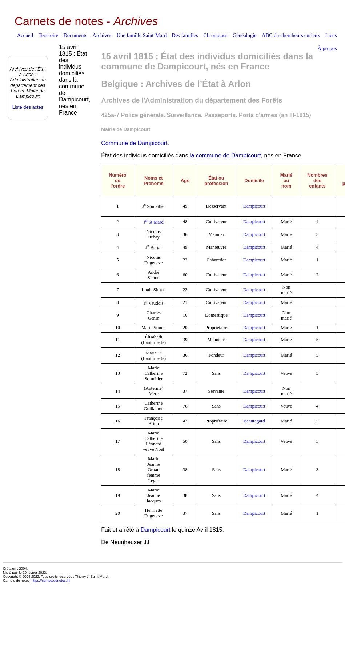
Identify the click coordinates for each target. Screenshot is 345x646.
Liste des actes (27, 107)
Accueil (25, 35)
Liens (331, 35)
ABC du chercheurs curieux (291, 35)
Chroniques (215, 35)
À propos (327, 48)
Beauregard (254, 421)
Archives (101, 35)
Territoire (48, 35)
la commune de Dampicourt (225, 155)
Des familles (185, 35)
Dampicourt (254, 206)
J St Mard (154, 222)
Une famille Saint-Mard (142, 35)
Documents (75, 35)
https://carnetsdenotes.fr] (50, 580)
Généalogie (245, 35)
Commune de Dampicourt (134, 143)
